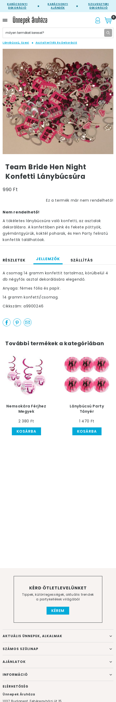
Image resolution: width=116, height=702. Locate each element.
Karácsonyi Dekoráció (17, 6)
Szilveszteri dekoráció (98, 6)
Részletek (14, 260)
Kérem (57, 610)
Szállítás (81, 260)
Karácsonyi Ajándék (58, 6)
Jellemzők (48, 258)
